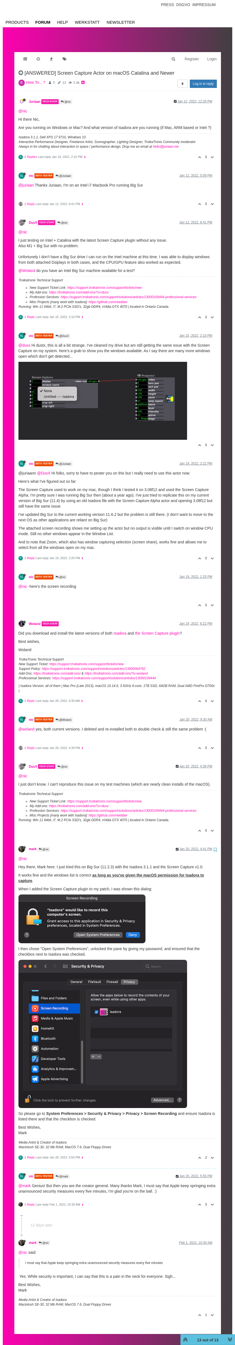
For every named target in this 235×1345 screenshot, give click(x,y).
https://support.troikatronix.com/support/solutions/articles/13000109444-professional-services (128, 291)
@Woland (26, 265)
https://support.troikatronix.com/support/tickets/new (104, 282)
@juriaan (26, 179)
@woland (26, 723)
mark (33, 843)
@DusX (62, 330)
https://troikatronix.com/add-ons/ (57, 668)
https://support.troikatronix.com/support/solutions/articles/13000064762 (93, 663)
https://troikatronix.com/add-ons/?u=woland (116, 668)
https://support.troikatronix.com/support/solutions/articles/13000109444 (104, 673)
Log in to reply (203, 78)
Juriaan (34, 96)
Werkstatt (87, 22)
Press (167, 4)
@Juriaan (63, 170)
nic (31, 170)
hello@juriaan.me (166, 141)
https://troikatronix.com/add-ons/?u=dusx (79, 287)
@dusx (24, 340)
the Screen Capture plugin (157, 628)
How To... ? (35, 77)
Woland (35, 618)
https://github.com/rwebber (108, 296)
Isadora (120, 628)
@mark (62, 1171)
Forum (42, 22)
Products (17, 22)
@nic (66, 96)
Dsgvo (183, 4)
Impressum (204, 4)
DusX (33, 217)
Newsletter (121, 22)
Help (62, 22)
